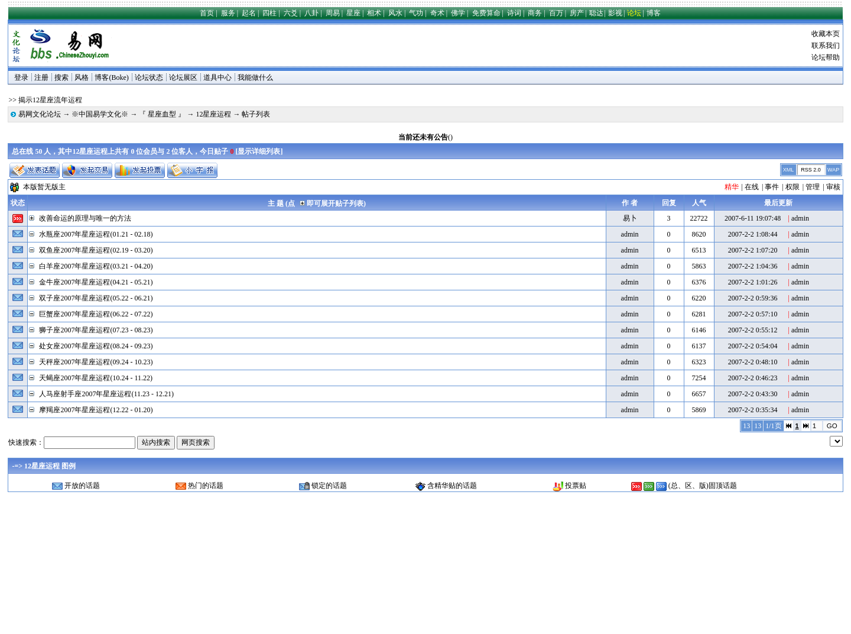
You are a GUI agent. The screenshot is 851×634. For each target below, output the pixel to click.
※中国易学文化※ (100, 114)
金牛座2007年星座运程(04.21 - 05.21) (95, 282)
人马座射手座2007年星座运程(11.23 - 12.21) (106, 394)
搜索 (61, 77)
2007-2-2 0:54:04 (753, 346)
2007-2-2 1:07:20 (753, 250)
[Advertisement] (355, 45)
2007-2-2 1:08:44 (753, 234)
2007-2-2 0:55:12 (753, 330)
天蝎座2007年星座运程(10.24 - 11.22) (95, 378)
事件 (772, 187)
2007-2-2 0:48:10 (753, 362)
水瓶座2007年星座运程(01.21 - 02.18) (95, 234)
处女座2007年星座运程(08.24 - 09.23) (95, 346)
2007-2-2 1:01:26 (753, 282)
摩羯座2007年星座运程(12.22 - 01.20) (95, 410)
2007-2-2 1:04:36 (753, 266)
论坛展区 (183, 77)
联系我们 (825, 45)
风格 (81, 77)
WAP (833, 170)
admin (800, 218)
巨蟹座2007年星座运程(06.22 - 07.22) (95, 314)
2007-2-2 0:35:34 (753, 410)
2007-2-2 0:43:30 (753, 394)
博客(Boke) (111, 77)
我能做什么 (255, 77)
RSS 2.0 (811, 170)
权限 (792, 187)
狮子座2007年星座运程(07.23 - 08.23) (95, 330)
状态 (18, 203)
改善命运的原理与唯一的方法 (85, 218)
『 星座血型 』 (162, 114)
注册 (41, 77)
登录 (21, 77)
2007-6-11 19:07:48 (753, 218)
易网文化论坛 (39, 114)
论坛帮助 (825, 57)
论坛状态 (149, 77)
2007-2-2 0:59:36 (753, 298)
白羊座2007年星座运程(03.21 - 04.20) (95, 266)
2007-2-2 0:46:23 (753, 378)
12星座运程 (213, 114)
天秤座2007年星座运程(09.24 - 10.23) (95, 362)
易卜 (630, 218)
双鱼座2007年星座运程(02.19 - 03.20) (95, 250)
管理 (812, 187)
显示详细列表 (259, 151)
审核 (833, 187)
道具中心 (217, 77)
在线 (752, 187)
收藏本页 (825, 34)
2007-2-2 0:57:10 (753, 314)
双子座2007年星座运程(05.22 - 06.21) (95, 298)
